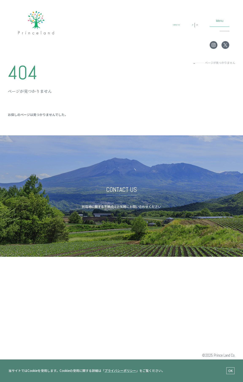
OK (230, 370)
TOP (192, 63)
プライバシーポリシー (120, 370)
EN (195, 29)
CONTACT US (162, 29)
